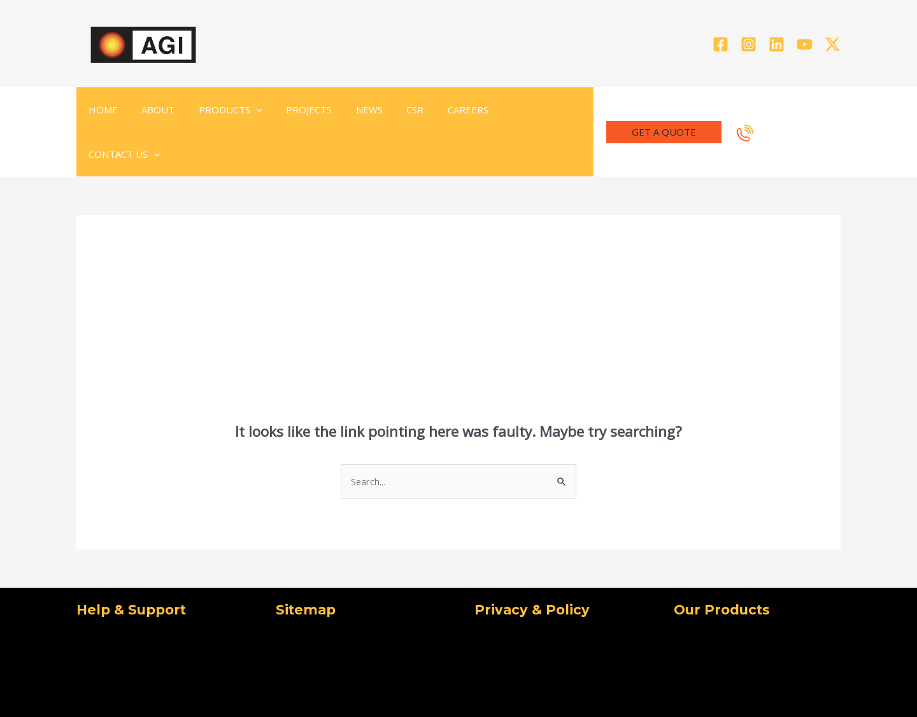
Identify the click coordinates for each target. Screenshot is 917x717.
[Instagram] (749, 44)
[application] (244, 109)
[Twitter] (833, 44)
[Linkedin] (777, 44)
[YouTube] (805, 44)
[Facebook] (721, 44)
